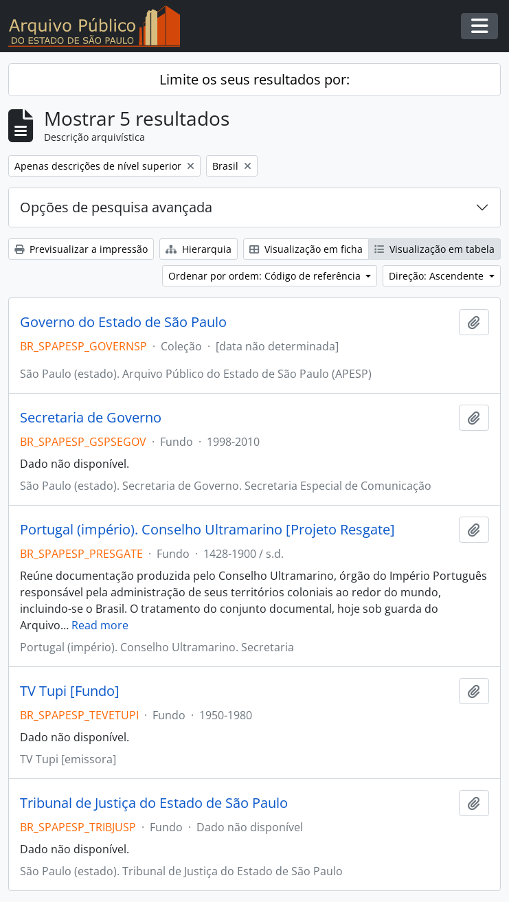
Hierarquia (198, 249)
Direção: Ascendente (437, 275)
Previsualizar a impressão (81, 249)
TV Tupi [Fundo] (70, 691)
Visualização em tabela (434, 249)
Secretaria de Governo (90, 417)
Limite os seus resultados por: (254, 79)
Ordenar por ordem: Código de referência (265, 275)
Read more (99, 625)
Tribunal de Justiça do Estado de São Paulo (154, 803)
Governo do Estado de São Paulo (123, 322)
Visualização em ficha (306, 249)
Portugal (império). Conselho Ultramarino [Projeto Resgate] (207, 529)
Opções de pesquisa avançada (116, 207)
